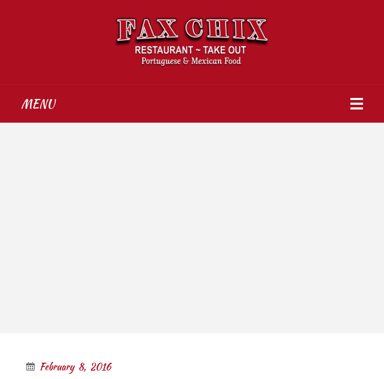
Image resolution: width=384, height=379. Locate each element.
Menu (38, 103)
